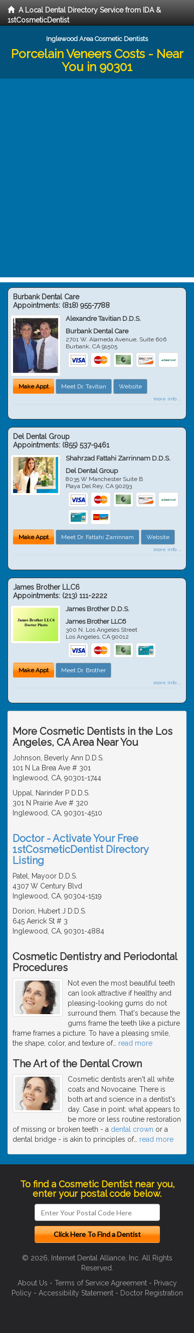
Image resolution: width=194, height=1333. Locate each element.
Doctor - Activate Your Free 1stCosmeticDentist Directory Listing (80, 849)
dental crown (132, 1129)
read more (135, 1043)
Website (130, 386)
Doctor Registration (151, 1293)
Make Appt (34, 386)
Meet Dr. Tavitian (83, 386)
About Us (33, 1283)
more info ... (167, 398)
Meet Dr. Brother (83, 670)
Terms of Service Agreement (101, 1283)
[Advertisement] (97, 180)
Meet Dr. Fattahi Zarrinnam (97, 537)
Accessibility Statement (76, 1293)
